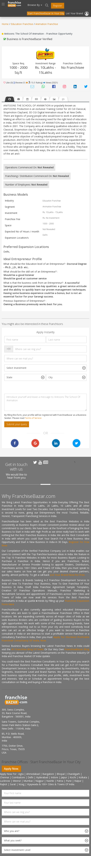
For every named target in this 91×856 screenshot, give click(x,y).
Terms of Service (33, 418)
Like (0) (8, 82)
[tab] (9, 99)
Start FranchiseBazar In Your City (45, 13)
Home (5, 24)
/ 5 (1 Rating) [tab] (34, 82)
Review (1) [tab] (19, 82)
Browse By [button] (34, 5)
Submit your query (17, 424)
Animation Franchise (46, 24)
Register (57, 5)
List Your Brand (74, 13)
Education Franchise (22, 24)
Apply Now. (11, 769)
